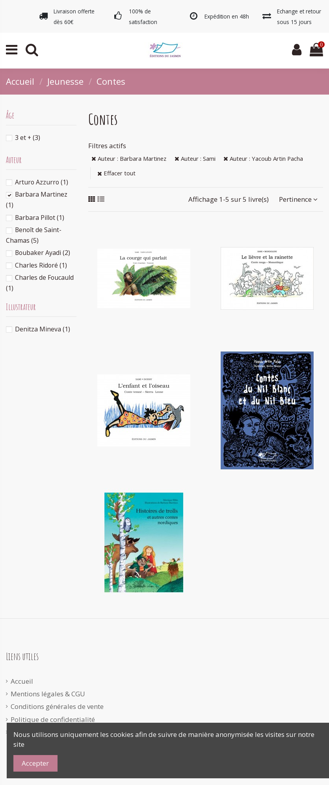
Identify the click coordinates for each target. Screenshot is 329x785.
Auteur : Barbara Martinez (128, 158)
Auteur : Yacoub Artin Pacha (263, 158)
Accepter (35, 763)
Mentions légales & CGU (48, 693)
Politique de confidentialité (53, 719)
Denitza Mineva (42, 329)
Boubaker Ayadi (42, 252)
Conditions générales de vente (57, 706)
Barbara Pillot (39, 217)
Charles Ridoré (41, 265)
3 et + (27, 137)
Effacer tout (116, 173)
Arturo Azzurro (41, 182)
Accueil (22, 681)
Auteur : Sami (195, 158)
